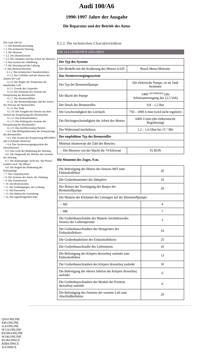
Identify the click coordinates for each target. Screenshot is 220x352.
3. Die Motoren (14, 52)
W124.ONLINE (11, 329)
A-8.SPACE (9, 347)
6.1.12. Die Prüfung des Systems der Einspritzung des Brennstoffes (24, 123)
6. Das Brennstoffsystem (18, 68)
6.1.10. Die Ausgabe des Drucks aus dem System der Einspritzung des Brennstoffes (27, 113)
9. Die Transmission (16, 180)
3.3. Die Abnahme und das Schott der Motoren (30, 58)
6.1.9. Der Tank (15, 108)
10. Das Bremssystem (17, 183)
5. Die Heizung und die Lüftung (23, 65)
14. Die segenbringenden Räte (22, 196)
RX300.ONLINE (12, 333)
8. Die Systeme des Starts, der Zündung (27, 177)
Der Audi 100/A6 (12, 42)
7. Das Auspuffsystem (17, 173)
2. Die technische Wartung (20, 49)
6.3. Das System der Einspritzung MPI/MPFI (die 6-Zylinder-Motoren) (29, 139)
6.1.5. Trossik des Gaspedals (22, 88)
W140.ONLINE (11, 336)
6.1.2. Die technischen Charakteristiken (28, 72)
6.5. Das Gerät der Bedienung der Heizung (28, 150)
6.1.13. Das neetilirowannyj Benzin (26, 127)
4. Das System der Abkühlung (22, 62)
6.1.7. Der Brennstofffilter (21, 98)
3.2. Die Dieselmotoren (18, 55)
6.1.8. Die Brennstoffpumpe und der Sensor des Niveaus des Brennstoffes (28, 103)
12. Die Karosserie (15, 190)
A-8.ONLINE (10, 326)
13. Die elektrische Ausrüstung (22, 193)
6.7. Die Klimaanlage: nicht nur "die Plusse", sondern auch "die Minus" (28, 162)
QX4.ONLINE (11, 319)
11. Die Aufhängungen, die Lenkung (25, 187)
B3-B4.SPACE (11, 340)
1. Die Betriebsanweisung (19, 45)
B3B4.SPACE (10, 343)
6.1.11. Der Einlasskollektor (22, 118)
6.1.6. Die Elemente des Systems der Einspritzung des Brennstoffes (24, 93)
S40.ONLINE (10, 322)
